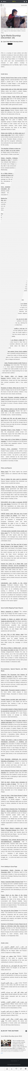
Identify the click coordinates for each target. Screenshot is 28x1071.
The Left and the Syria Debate (9, 910)
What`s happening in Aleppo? (10, 611)
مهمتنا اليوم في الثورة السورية (9, 973)
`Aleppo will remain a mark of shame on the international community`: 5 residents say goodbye (14, 741)
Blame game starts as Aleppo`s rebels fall (12, 340)
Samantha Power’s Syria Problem (10, 429)
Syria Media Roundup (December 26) (11, 36)
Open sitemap (14, 1060)
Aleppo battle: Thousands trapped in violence (13, 690)
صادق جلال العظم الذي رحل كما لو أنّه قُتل (12, 965)
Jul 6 (2, 1053)
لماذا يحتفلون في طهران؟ (8, 956)
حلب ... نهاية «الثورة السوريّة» (9, 983)
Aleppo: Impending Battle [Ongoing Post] (12, 881)
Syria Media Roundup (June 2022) (11, 1036)
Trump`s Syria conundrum (9, 449)
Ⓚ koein (18, 1064)
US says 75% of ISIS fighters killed (12, 634)
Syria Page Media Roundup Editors (13, 41)
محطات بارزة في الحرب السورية (9, 1011)
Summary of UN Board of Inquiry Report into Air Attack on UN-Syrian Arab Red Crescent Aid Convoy (14, 926)
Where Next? (4, 471)
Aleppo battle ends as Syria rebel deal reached (14, 89)
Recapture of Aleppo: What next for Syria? (12, 387)
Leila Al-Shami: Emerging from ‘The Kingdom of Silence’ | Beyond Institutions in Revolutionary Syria (14, 810)
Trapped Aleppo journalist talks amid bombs (13, 699)
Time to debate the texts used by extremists (14, 479)
